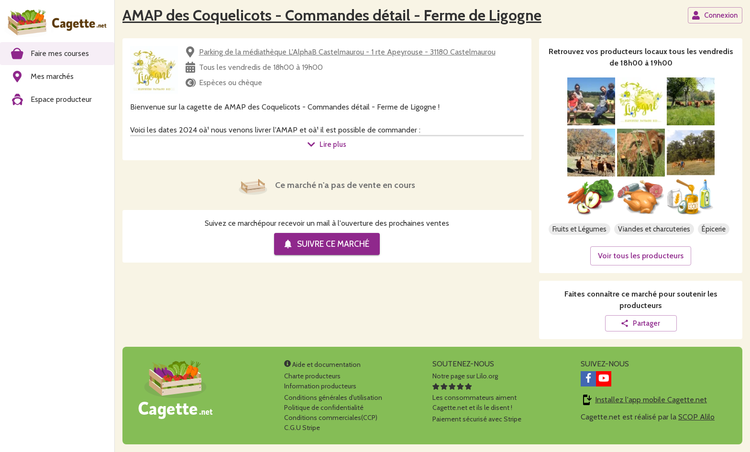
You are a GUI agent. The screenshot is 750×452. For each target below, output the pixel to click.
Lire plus (326, 144)
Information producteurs (320, 386)
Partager (640, 323)
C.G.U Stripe (302, 427)
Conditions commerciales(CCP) (330, 417)
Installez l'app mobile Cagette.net (651, 399)
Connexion (715, 15)
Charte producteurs (312, 376)
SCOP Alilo (696, 416)
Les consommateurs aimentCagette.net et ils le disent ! (474, 397)
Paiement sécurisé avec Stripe (476, 419)
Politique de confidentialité (324, 407)
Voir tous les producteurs (641, 255)
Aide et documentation (322, 364)
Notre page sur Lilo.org (465, 376)
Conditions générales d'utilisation (333, 397)
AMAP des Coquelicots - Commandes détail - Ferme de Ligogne (331, 15)
